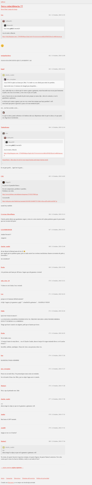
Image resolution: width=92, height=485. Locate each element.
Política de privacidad (42, 478)
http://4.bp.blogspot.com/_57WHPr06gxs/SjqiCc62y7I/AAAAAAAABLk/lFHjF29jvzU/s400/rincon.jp (32, 36)
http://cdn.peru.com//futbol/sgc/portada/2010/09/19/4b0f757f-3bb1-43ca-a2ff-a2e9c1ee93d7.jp (29, 201)
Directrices (17, 478)
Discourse (11, 482)
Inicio (2, 478)
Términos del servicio (28, 478)
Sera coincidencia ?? (12, 6)
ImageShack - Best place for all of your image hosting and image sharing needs (25, 160)
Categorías (9, 478)
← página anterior (6, 467)
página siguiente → (17, 467)
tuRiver (3, 2)
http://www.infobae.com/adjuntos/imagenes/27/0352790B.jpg (20, 194)
